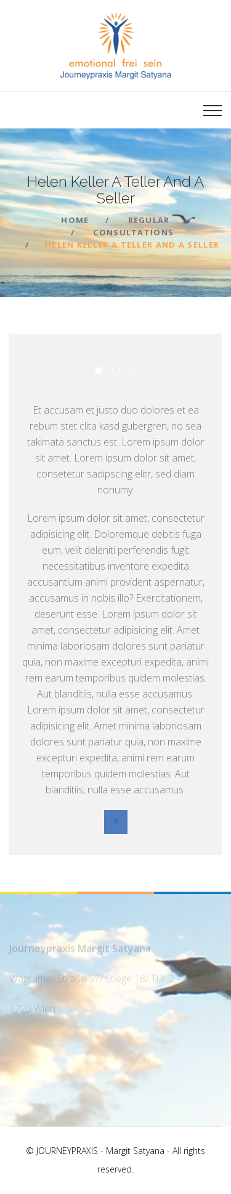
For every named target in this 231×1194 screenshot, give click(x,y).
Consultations (133, 232)
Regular (149, 220)
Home (75, 220)
